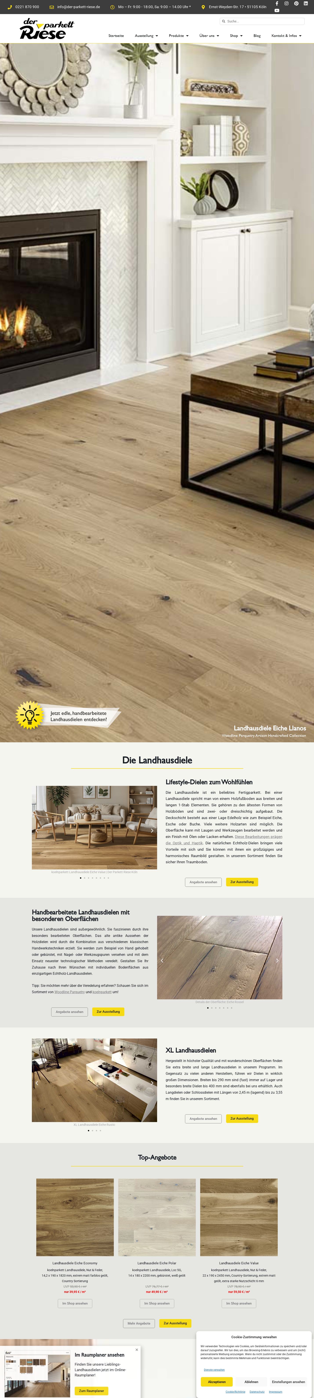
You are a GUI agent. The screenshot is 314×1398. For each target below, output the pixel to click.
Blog (257, 35)
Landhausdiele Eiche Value (239, 1263)
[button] (37, 830)
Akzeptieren (217, 1382)
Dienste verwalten (214, 1369)
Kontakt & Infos (286, 35)
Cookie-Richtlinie (235, 1391)
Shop (236, 35)
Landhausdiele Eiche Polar (157, 1263)
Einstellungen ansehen (288, 1382)
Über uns (209, 35)
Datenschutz (257, 1391)
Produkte (179, 35)
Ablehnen (251, 1382)
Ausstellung (146, 35)
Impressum (275, 1391)
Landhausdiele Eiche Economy (75, 1263)
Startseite (116, 35)
